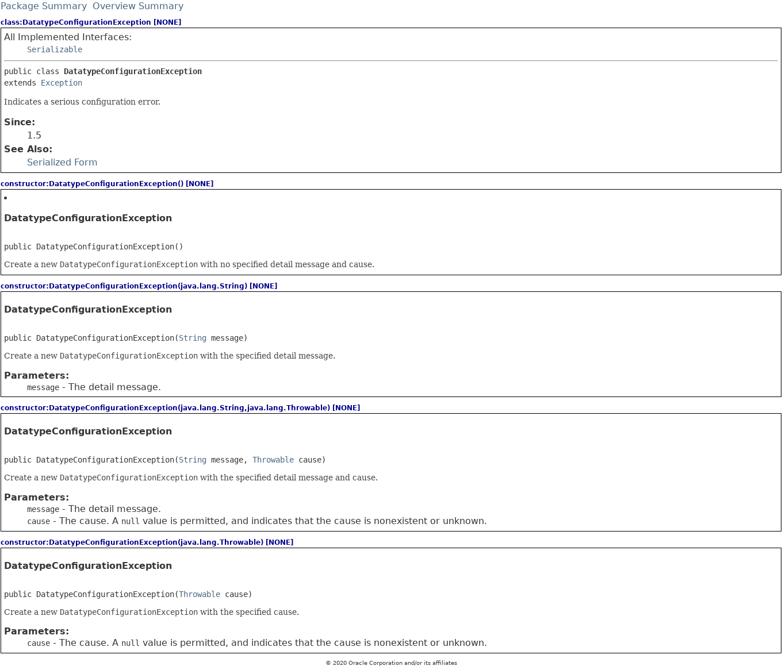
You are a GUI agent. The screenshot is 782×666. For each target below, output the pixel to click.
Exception (61, 82)
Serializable (54, 49)
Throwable (273, 459)
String (192, 337)
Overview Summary (138, 6)
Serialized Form (62, 162)
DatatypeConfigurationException (88, 218)
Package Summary (44, 6)
